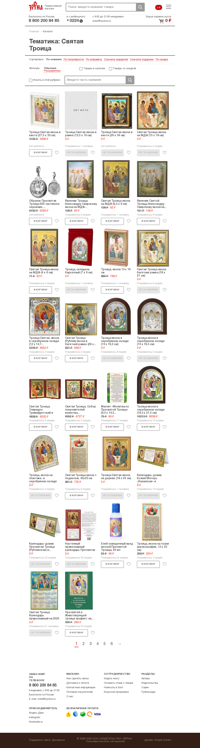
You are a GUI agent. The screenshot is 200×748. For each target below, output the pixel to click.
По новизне (54, 59)
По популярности (74, 59)
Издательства (149, 683)
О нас (69, 696)
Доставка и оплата (77, 683)
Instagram (34, 717)
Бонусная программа (116, 692)
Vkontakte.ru (36, 722)
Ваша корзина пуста (158, 17)
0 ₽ (159, 8)
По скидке (162, 59)
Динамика (58, 740)
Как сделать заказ (77, 678)
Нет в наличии (76, 153)
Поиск (140, 7)
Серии (145, 687)
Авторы (145, 678)
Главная (34, 31)
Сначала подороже (142, 59)
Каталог (48, 31)
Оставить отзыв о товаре (118, 683)
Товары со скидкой (124, 68)
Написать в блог (113, 687)
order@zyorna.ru (101, 21)
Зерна (36, 6)
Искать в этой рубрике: (47, 80)
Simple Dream (162, 740)
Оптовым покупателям (79, 692)
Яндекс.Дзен (36, 713)
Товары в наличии (94, 68)
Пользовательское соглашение (105, 741)
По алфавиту (94, 59)
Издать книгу (111, 678)
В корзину (40, 153)
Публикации (148, 692)
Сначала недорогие (116, 59)
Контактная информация (80, 687)
